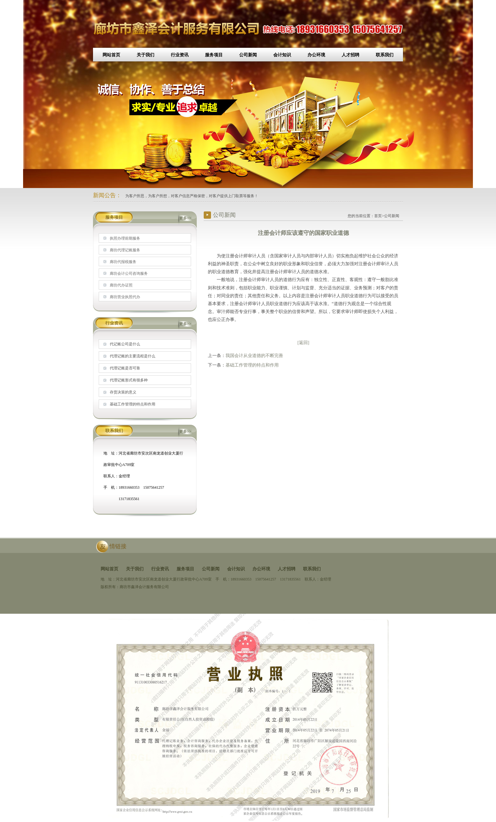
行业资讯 (180, 55)
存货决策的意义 (123, 392)
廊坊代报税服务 (123, 262)
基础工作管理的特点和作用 (252, 365)
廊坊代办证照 (121, 285)
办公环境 (316, 55)
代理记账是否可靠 (125, 368)
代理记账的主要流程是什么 (132, 356)
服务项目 (214, 55)
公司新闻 (248, 55)
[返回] (303, 342)
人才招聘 (350, 55)
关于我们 (145, 55)
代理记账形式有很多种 (129, 380)
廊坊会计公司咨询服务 (129, 273)
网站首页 (111, 55)
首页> (379, 216)
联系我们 (385, 55)
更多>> (185, 218)
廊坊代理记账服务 (125, 250)
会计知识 (282, 55)
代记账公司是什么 (125, 344)
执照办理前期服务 (125, 238)
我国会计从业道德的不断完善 (254, 355)
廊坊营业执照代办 (125, 297)
